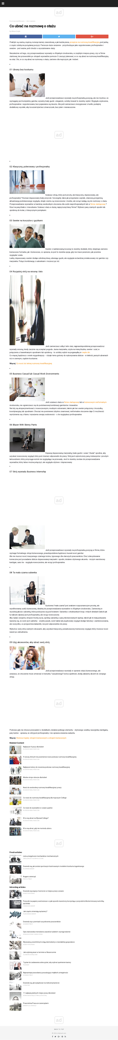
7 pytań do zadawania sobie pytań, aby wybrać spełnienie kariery (47, 962)
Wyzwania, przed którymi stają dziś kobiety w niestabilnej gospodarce (49, 942)
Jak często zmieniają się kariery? (35, 911)
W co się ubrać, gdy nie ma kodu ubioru (37, 828)
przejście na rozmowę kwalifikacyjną (85, 42)
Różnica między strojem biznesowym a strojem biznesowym (41, 738)
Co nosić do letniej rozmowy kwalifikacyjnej (34, 363)
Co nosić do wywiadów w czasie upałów (38, 808)
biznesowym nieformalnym (95, 402)
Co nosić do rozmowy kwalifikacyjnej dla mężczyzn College (45, 798)
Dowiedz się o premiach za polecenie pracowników (42, 922)
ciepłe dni (86, 352)
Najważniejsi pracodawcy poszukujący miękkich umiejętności (45, 973)
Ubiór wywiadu (30, 21)
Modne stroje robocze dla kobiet (35, 777)
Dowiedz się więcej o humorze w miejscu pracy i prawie (43, 891)
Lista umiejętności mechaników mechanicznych (40, 856)
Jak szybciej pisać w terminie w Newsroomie (39, 952)
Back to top (59, 1029)
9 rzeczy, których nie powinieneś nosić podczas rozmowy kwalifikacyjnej (49, 757)
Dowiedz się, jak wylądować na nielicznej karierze (41, 983)
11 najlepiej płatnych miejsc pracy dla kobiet (39, 993)
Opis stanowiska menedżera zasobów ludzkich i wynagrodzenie (46, 932)
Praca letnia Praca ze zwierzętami (36, 1003)
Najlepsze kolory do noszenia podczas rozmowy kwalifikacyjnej (46, 767)
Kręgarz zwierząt (29, 876)
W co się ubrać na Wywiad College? (36, 818)
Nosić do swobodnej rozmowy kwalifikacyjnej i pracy (42, 787)
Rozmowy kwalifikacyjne (17, 21)
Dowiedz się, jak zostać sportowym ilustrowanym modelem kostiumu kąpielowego (53, 866)
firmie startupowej (97, 204)
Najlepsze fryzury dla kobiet (33, 747)
